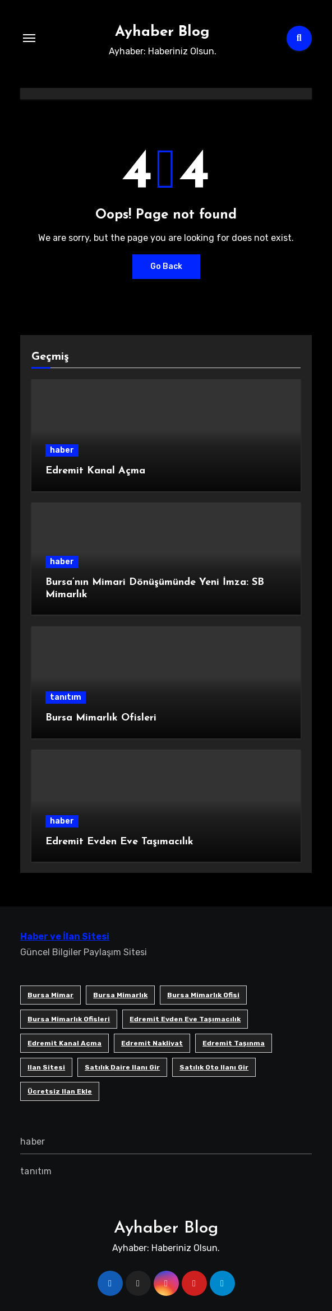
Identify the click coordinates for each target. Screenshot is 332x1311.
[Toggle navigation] (29, 38)
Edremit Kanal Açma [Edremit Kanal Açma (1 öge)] (64, 1043)
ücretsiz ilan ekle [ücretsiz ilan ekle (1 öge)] (59, 1091)
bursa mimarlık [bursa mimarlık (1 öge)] (120, 995)
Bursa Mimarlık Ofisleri (100, 718)
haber (62, 450)
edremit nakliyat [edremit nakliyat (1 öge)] (152, 1043)
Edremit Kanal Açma (95, 471)
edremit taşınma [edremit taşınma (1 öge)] (233, 1043)
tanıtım (65, 697)
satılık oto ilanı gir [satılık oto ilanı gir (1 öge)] (213, 1067)
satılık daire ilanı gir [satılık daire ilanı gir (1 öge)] (122, 1067)
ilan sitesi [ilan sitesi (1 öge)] (46, 1067)
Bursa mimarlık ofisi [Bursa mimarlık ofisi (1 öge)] (203, 995)
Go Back (166, 266)
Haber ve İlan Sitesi (64, 936)
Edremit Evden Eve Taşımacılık (119, 841)
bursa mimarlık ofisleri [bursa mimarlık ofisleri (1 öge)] (68, 1019)
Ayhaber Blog (162, 32)
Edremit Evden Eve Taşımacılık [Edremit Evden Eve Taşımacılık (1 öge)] (185, 1019)
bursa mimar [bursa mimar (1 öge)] (50, 995)
